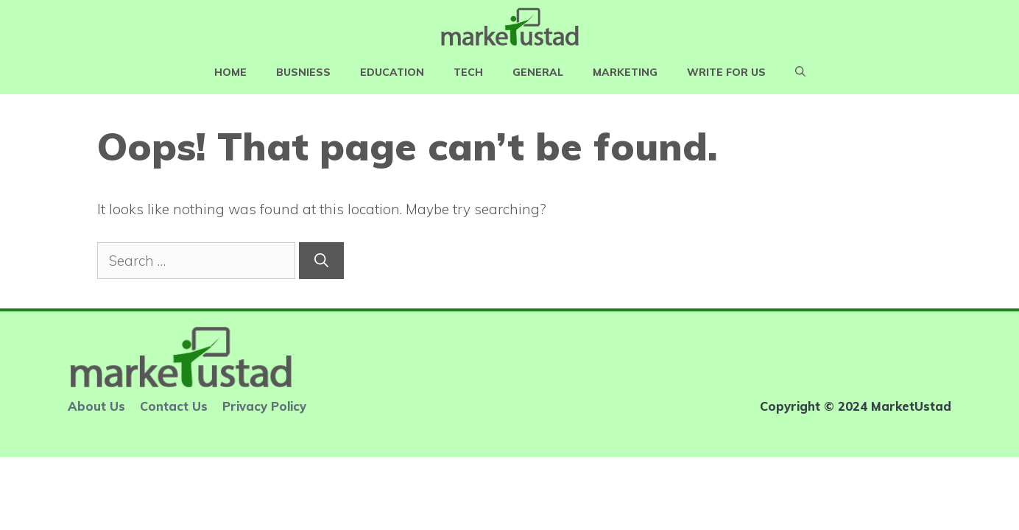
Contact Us (174, 406)
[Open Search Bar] (800, 72)
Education (392, 72)
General (537, 72)
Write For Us (726, 72)
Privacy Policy (264, 406)
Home (230, 72)
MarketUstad (911, 406)
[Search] (321, 261)
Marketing (625, 72)
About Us (96, 406)
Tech (468, 72)
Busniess (303, 72)
